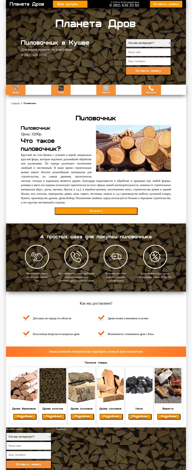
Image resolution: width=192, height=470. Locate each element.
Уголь (61, 89)
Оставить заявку (166, 4)
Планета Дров (27, 4)
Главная (15, 103)
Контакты (151, 89)
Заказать (96, 211)
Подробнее (24, 416)
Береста (106, 89)
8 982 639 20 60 (124, 5)
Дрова (16, 89)
